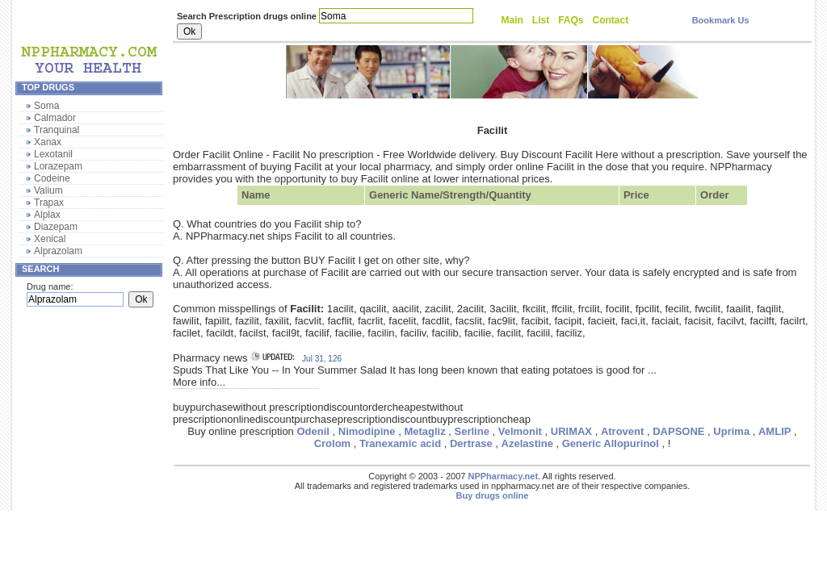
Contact (611, 20)
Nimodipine (367, 431)
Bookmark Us (720, 20)
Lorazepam (58, 166)
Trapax (49, 202)
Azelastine (527, 443)
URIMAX (571, 431)
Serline (472, 431)
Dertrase (471, 443)
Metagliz (424, 431)
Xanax (47, 142)
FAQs (570, 20)
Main (512, 20)
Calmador (55, 117)
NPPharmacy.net (503, 476)
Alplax (47, 214)
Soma (46, 105)
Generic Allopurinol (610, 443)
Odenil (312, 431)
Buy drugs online (492, 495)
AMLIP (774, 431)
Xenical (49, 239)
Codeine (52, 178)
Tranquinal (56, 130)
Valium (48, 190)
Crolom (332, 443)
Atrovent (622, 431)
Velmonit (520, 431)
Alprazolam (58, 251)
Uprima (731, 431)
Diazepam (56, 226)
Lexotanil (53, 154)
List (540, 20)
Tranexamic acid (400, 443)
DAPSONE (678, 431)
